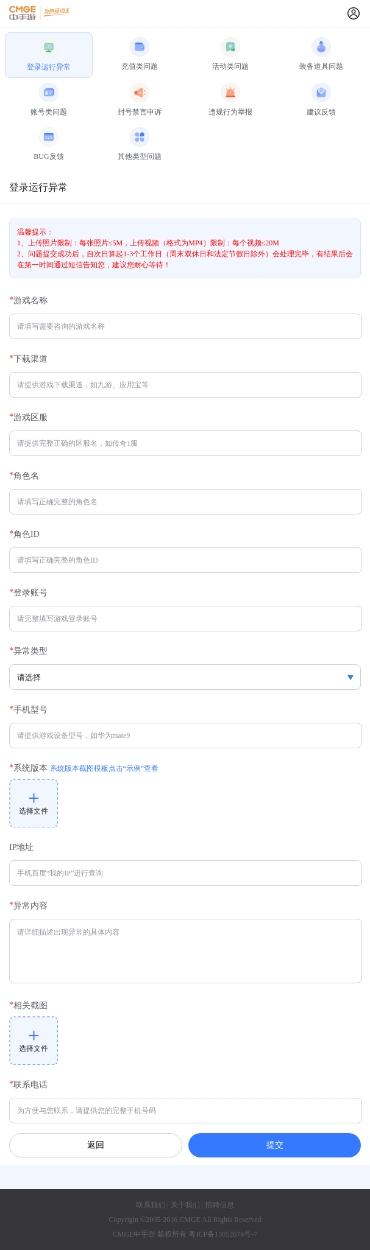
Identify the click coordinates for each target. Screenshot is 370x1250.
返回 (95, 1145)
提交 (274, 1145)
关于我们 (185, 1205)
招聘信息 (219, 1205)
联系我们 (150, 1205)
